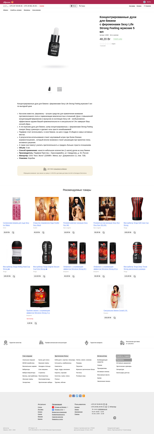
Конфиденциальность (58, 414)
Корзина (77, 407)
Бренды (40, 419)
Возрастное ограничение (59, 412)
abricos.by (6, 428)
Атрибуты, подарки (16, 10)
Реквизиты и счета (57, 419)
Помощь (77, 414)
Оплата (139, 6)
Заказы (77, 409)
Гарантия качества (57, 417)
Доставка (132, 6)
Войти (147, 2)
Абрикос (5, 10)
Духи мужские (36, 10)
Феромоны (27, 10)
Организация (57, 404)
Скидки (41, 6)
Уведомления (78, 412)
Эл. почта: (99, 409)
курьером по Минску (60, 169)
